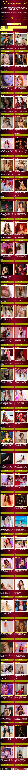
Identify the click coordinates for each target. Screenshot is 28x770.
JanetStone (3, 522)
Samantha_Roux (18, 268)
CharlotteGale (17, 110)
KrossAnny (17, 150)
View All (3, 27)
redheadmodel (4, 581)
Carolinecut (17, 660)
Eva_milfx (3, 228)
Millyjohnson (3, 306)
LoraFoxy (17, 228)
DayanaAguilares (4, 346)
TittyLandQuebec (4, 601)
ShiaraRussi (17, 522)
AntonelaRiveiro (18, 326)
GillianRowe (17, 169)
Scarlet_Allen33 (18, 464)
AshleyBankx (3, 52)
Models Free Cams (12, 18)
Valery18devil (3, 680)
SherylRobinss (18, 287)
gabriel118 (17, 581)
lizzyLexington (4, 32)
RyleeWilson (3, 189)
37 (9, 29)
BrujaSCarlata (17, 542)
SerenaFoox (3, 542)
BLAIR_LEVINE (4, 248)
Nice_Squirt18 (3, 169)
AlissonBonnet (4, 464)
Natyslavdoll (17, 640)
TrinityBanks (17, 719)
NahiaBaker (17, 699)
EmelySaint (3, 621)
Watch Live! (7, 49)
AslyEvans (3, 365)
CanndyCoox (17, 130)
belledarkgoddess (18, 91)
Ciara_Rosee (3, 719)
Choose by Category (16, 24)
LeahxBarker (17, 483)
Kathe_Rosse (17, 346)
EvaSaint (2, 562)
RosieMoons (3, 209)
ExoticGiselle (17, 306)
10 (1, 29)
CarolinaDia (3, 424)
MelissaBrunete (4, 268)
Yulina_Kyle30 (18, 680)
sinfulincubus (17, 52)
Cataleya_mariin (4, 699)
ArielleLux (3, 660)
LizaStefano (3, 444)
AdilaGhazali (3, 483)
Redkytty (16, 503)
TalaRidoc (3, 110)
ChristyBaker (17, 621)
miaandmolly (17, 601)
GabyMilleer (17, 189)
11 (4, 29)
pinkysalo (3, 130)
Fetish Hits (19, 768)
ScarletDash (3, 503)
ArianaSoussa (17, 424)
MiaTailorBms (17, 385)
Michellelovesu (4, 71)
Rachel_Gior (17, 444)
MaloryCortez (3, 640)
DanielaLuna (3, 326)
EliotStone (17, 209)
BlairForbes (3, 150)
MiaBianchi (3, 385)
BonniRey (17, 32)
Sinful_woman (4, 405)
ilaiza (2, 287)
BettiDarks (17, 562)
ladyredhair (17, 248)
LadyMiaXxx (17, 405)
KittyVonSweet (18, 71)
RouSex (2, 91)
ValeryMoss (17, 365)
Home (8, 24)
